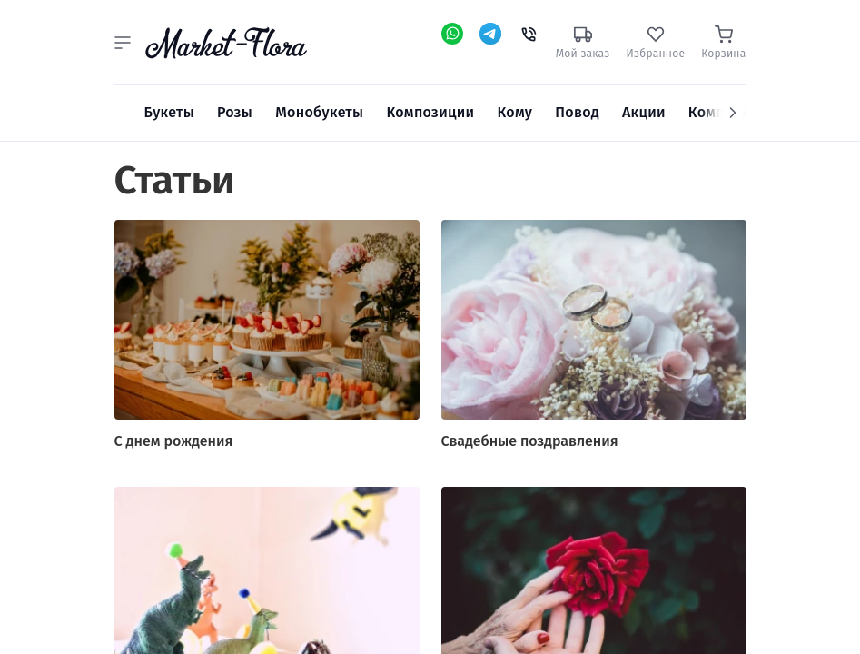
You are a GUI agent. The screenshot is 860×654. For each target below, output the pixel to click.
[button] (122, 42)
